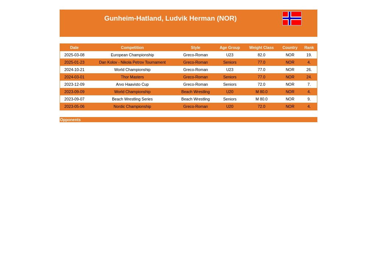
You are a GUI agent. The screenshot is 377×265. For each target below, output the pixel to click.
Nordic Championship (132, 106)
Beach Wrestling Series (132, 99)
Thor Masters (132, 77)
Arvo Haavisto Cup (132, 84)
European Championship (132, 55)
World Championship (132, 69)
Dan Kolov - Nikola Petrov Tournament (132, 62)
